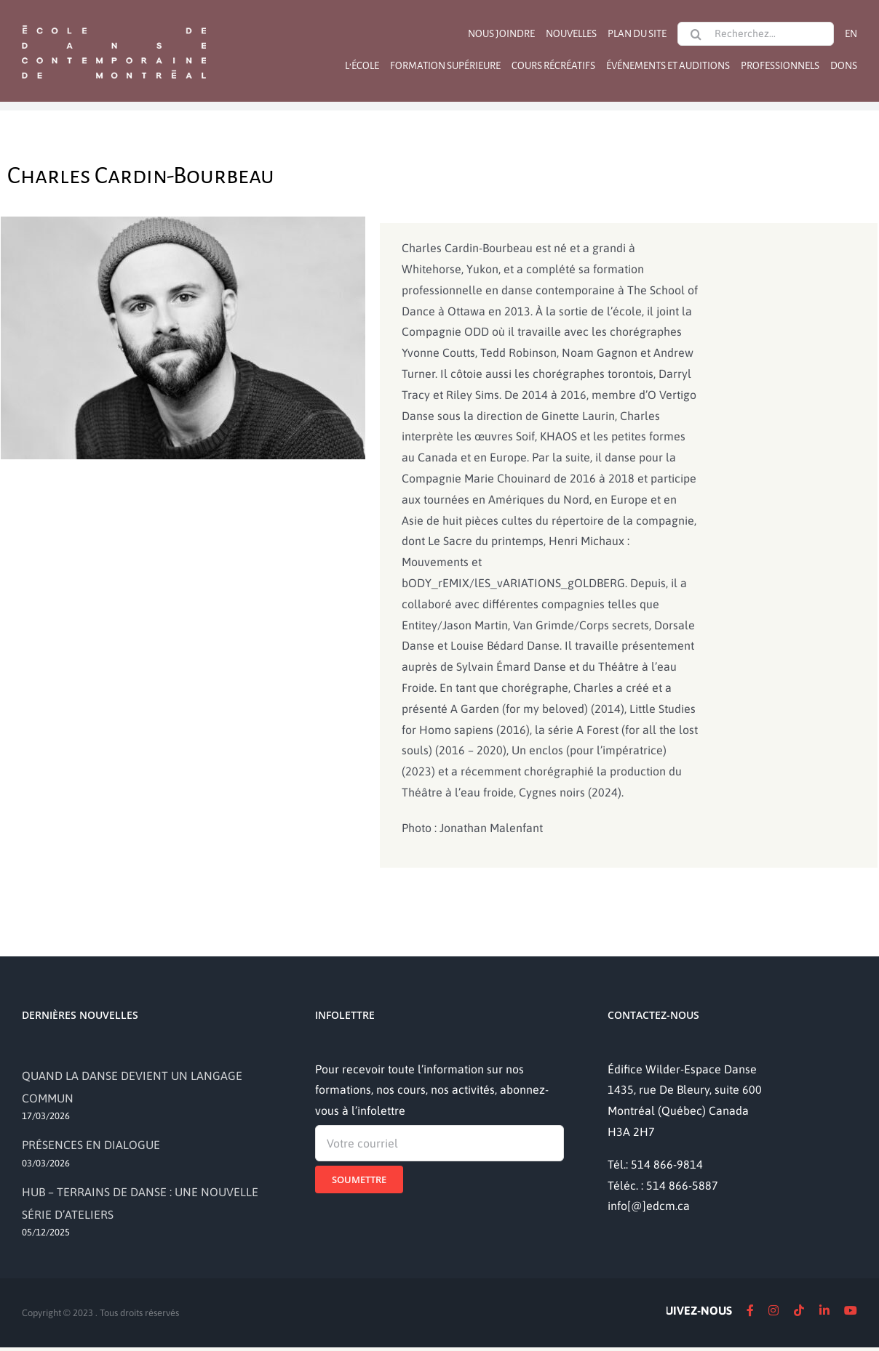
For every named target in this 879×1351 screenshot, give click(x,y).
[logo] (114, 24)
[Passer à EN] (851, 34)
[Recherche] (695, 34)
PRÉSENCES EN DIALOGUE (91, 1144)
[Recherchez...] (755, 34)
